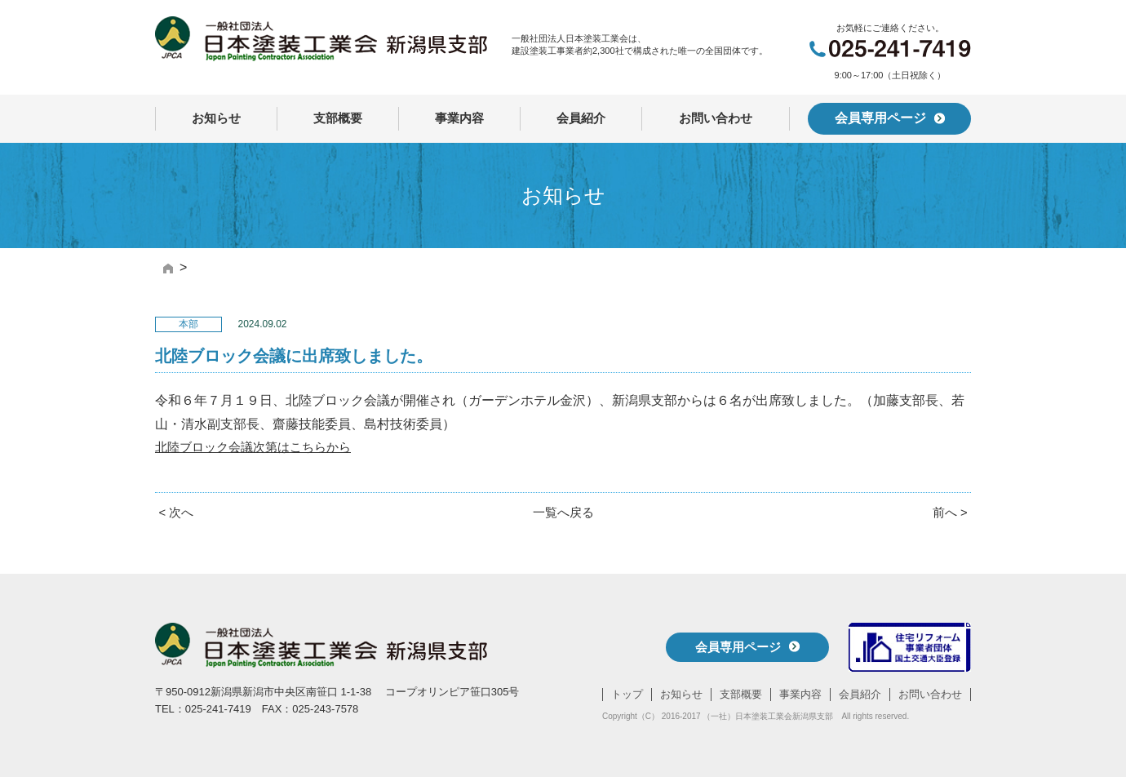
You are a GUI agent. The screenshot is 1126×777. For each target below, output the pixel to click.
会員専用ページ (890, 118)
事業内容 (459, 118)
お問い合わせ (715, 118)
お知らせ (216, 118)
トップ (627, 694)
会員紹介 (580, 118)
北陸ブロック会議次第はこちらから (259, 447)
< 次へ (177, 512)
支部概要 (337, 118)
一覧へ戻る (563, 512)
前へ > (949, 512)
